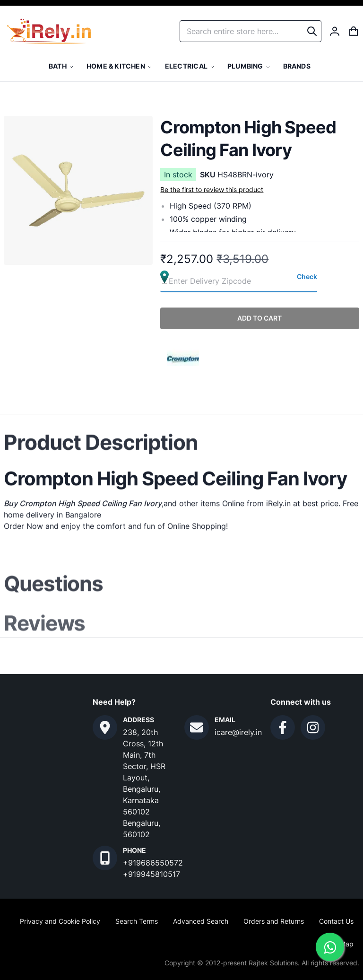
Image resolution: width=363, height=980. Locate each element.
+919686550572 (153, 862)
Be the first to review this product (211, 189)
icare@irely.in (238, 732)
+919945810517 (151, 874)
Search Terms (136, 921)
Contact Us (336, 921)
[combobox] (250, 31)
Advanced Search (200, 921)
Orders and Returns (273, 921)
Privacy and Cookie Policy (60, 921)
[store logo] (49, 31)
